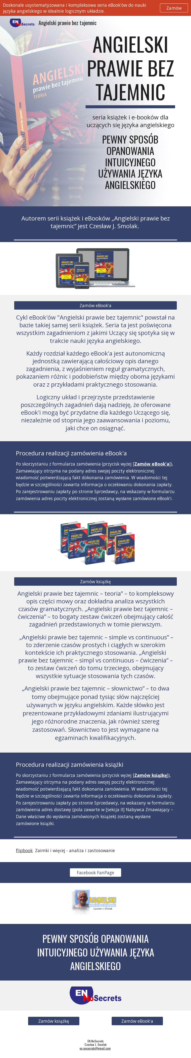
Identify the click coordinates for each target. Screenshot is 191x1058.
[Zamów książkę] (95, 581)
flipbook (24, 850)
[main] (130, 111)
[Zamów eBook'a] (95, 305)
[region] (95, 8)
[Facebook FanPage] (95, 873)
